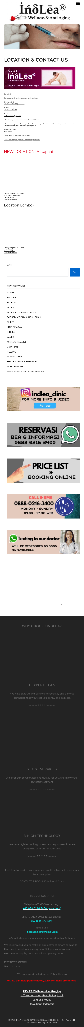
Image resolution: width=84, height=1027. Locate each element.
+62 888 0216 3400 (10, 110)
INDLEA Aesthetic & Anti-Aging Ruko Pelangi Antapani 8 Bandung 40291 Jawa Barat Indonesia (14, 196)
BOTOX (10, 292)
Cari (9, 264)
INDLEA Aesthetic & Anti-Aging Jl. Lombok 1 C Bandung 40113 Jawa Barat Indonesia (14, 250)
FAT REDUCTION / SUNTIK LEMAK (24, 317)
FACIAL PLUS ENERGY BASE (21, 312)
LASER (10, 337)
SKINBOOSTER (14, 356)
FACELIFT (12, 302)
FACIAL (11, 307)
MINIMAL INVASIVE (16, 342)
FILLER (10, 322)
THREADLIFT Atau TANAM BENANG (25, 371)
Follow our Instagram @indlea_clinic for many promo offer (22, 140)
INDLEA (11, 332)
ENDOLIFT (12, 297)
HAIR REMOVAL (15, 327)
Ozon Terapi (13, 346)
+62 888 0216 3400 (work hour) (14, 104)
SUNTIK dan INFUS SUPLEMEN (22, 361)
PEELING (11, 351)
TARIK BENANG (15, 366)
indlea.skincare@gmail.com (12, 116)
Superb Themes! (49, 1022)
